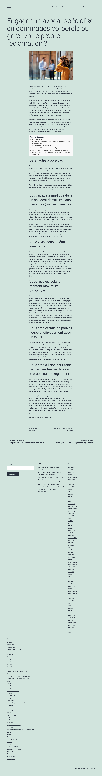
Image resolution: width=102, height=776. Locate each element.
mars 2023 (71, 554)
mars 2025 (71, 499)
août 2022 (71, 572)
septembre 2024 (72, 513)
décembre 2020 (72, 620)
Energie (9, 688)
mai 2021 (70, 608)
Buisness (9, 666)
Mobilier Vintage (11, 715)
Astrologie (10, 654)
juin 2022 (70, 576)
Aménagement (11, 647)
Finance (9, 698)
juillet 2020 (71, 632)
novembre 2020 (72, 622)
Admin (33, 430)
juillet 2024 (71, 518)
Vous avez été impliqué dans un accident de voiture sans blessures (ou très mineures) (51, 142)
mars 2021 (71, 613)
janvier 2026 (71, 474)
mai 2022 (70, 579)
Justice (9, 708)
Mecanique (10, 710)
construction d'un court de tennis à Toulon (19, 676)
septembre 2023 (72, 542)
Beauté (9, 659)
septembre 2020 (72, 627)
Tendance (92, 7)
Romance (9, 734)
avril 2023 (71, 552)
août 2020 (71, 630)
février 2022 (71, 586)
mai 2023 (70, 550)
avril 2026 (71, 467)
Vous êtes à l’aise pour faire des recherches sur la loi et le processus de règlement (51, 153)
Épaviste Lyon (11, 695)
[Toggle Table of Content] (69, 137)
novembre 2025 (72, 479)
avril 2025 (71, 496)
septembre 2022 (72, 569)
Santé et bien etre (12, 739)
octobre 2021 (72, 596)
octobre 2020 (72, 625)
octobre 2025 (72, 482)
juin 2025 (70, 491)
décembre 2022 (72, 562)
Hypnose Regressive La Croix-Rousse (17, 703)
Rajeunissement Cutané (14, 725)
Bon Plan (62, 7)
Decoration (10, 683)
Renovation (10, 727)
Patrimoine (78, 7)
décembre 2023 (72, 535)
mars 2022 (71, 584)
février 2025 (71, 501)
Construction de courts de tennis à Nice (18, 678)
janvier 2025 (71, 504)
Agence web (10, 644)
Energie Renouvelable (13, 691)
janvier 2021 (71, 618)
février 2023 (71, 557)
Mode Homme (11, 720)
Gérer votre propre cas (38, 139)
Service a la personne (13, 746)
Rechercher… (10, 464)
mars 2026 (71, 470)
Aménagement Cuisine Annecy (15, 649)
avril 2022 (71, 581)
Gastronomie (40, 7)
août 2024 (71, 516)
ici (35, 417)
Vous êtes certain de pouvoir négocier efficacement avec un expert (51, 150)
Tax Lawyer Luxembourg (14, 749)
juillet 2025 (71, 489)
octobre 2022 (72, 567)
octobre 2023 (72, 540)
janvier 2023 (71, 559)
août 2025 (71, 487)
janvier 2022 (71, 588)
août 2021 (71, 601)
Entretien (9, 693)
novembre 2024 (72, 508)
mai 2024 (70, 523)
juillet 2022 (71, 574)
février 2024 (71, 530)
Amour (9, 652)
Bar (8, 657)
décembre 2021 (72, 591)
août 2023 (71, 545)
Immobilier (10, 705)
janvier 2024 (71, 533)
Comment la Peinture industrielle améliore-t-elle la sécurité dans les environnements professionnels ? (51, 489)
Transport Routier (12, 756)
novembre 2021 (72, 593)
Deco (8, 681)
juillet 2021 (71, 603)
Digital (48, 7)
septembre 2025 (72, 484)
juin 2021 (70, 605)
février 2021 (71, 615)
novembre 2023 (72, 538)
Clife (9, 7)
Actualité (55, 7)
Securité (65, 428)
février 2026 (71, 472)
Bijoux (9, 661)
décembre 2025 (72, 477)
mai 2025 (70, 494)
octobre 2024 (72, 511)
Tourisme (9, 754)
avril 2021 (71, 610)
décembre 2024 (72, 506)
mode (8, 717)
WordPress (92, 768)
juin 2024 (70, 521)
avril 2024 (71, 525)
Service (9, 744)
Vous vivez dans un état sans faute (41, 145)
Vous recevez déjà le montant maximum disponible (46, 148)
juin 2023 (70, 547)
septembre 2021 (72, 598)
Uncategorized (11, 759)
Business (70, 7)
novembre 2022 (72, 564)
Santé (85, 7)
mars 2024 (71, 528)
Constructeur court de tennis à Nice (17, 671)
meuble (9, 712)
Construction (10, 674)
